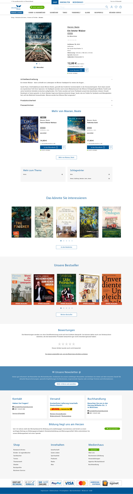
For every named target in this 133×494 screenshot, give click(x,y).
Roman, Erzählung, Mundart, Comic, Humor (80, 178)
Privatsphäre (64, 491)
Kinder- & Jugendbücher (37, 13)
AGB (90, 491)
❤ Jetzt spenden (37, 7)
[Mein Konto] (111, 7)
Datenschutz (54, 491)
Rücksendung (66, 416)
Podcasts (54, 458)
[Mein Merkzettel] (116, 7)
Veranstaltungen (94, 458)
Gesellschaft (55, 450)
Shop (55, 2)
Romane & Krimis (16, 13)
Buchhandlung (93, 464)
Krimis (24, 174)
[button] (60, 240)
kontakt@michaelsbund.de (23, 407)
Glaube (87, 13)
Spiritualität (55, 456)
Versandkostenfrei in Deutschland (23, 1)
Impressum (44, 491)
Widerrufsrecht (55, 416)
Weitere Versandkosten (58, 414)
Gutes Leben (55, 453)
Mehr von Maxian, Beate (66, 157)
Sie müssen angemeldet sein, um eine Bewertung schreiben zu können (66, 354)
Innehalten (65, 2)
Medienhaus (78, 2)
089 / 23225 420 (94, 413)
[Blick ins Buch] (38, 67)
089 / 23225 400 (19, 409)
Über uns (91, 453)
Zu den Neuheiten (66, 247)
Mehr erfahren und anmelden (66, 384)
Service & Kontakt (116, 1)
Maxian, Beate (73, 27)
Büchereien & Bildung (96, 456)
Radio (53, 461)
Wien (71, 174)
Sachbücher (54, 13)
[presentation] (21, 123)
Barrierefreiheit (75, 491)
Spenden (94, 450)
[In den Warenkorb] (76, 70)
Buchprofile (99, 13)
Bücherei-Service (115, 13)
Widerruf (85, 491)
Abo (52, 464)
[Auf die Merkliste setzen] (86, 70)
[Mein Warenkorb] (120, 7)
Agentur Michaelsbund (96, 461)
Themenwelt (76, 13)
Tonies (65, 13)
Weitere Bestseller (66, 314)
